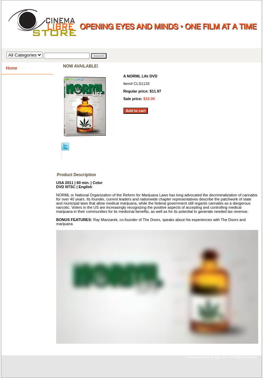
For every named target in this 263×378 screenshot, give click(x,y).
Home (11, 68)
